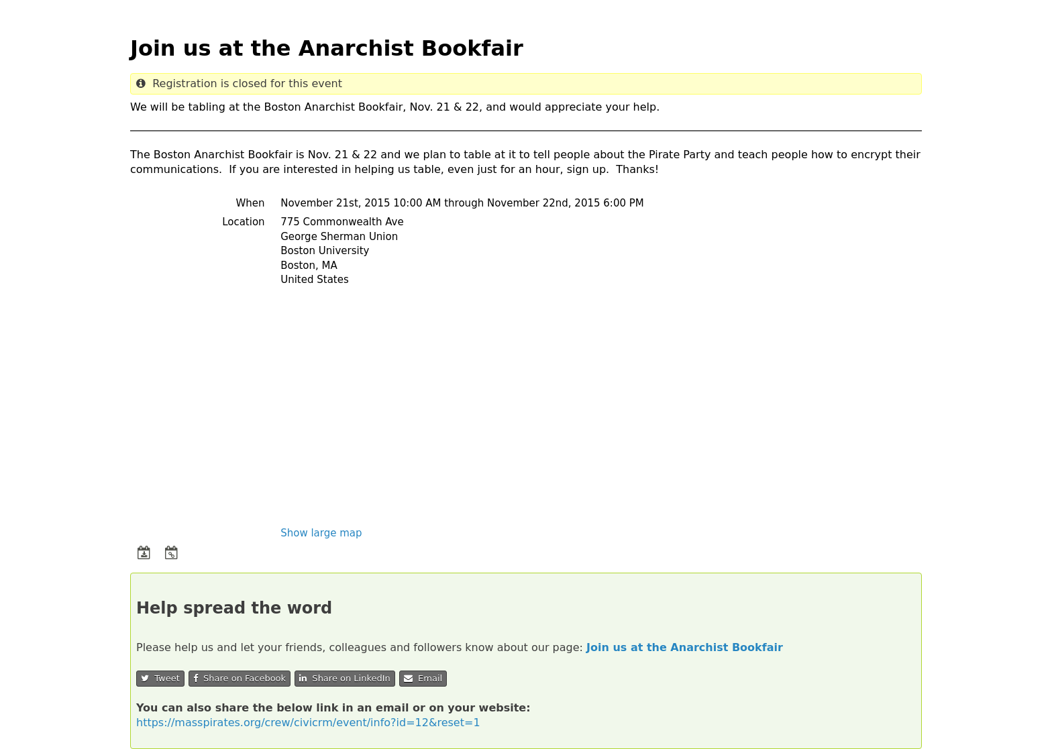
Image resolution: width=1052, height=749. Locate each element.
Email (423, 678)
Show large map (321, 533)
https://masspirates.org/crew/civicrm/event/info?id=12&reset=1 (308, 722)
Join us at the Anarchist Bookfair (684, 647)
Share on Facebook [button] (239, 678)
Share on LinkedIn (344, 678)
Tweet (160, 678)
